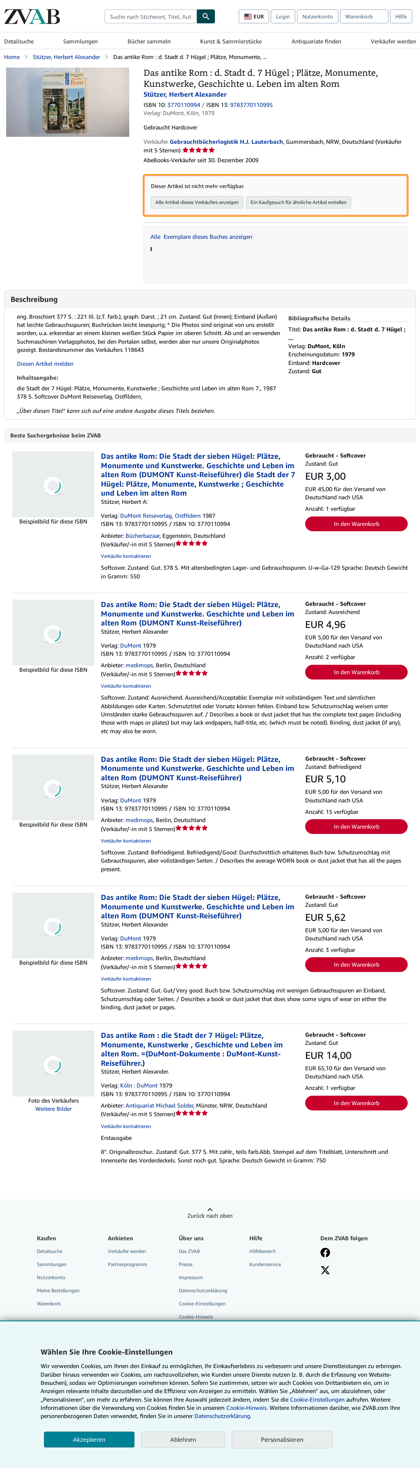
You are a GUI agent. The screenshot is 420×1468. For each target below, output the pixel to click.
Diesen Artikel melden (45, 363)
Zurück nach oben (210, 1215)
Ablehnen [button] (183, 1439)
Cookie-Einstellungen (317, 1399)
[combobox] (150, 16)
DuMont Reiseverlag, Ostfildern (160, 515)
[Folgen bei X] (325, 1271)
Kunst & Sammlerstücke (231, 41)
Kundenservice (265, 1265)
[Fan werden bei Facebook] (325, 1254)
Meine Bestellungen (58, 1291)
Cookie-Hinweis (196, 1317)
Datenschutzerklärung (203, 1291)
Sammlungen (80, 41)
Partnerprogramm (127, 1265)
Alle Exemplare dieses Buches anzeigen (201, 236)
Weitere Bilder (53, 1109)
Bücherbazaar (143, 535)
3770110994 (183, 104)
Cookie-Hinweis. (247, 1407)
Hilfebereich (262, 1251)
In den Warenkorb (356, 524)
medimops (139, 665)
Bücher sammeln (149, 41)
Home (12, 56)
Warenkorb (49, 1304)
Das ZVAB (189, 1251)
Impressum (191, 1278)
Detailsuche (19, 41)
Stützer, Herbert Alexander (66, 56)
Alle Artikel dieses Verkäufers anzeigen (197, 202)
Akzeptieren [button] (89, 1439)
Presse (185, 1265)
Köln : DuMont (139, 1085)
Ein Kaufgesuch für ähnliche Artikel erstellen (299, 202)
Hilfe (401, 16)
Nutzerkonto (317, 16)
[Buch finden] (206, 16)
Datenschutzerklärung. (222, 1415)
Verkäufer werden (393, 41)
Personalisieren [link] (282, 1439)
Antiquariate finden (316, 41)
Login (283, 16)
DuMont (130, 645)
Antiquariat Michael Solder (159, 1105)
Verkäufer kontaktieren (126, 556)
